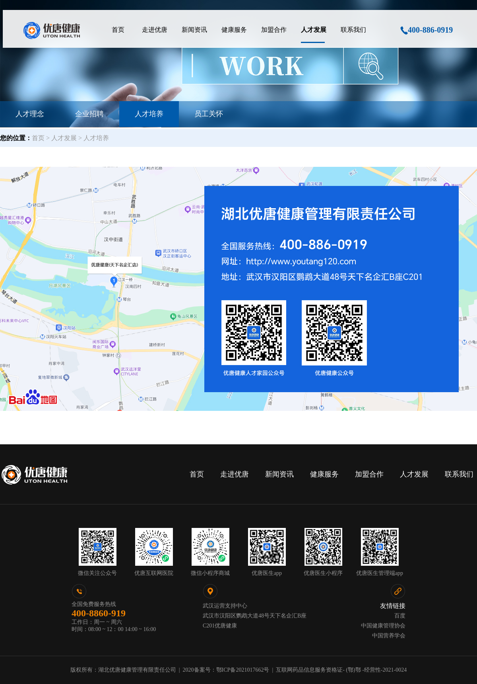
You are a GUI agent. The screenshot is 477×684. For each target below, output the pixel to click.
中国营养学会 (388, 636)
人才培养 (149, 114)
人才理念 (30, 114)
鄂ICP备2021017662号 (243, 670)
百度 (399, 616)
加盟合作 (369, 474)
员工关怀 (208, 114)
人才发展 (414, 474)
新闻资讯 (279, 474)
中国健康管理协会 (383, 626)
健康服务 (324, 474)
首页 (197, 474)
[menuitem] (118, 30)
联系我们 (459, 474)
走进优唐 (234, 474)
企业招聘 (89, 114)
